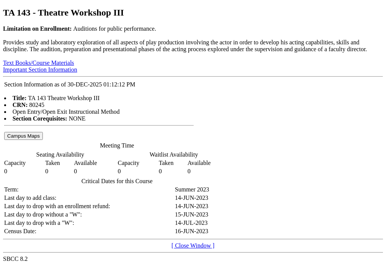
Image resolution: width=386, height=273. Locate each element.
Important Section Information (40, 69)
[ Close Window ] (192, 245)
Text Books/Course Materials (38, 63)
